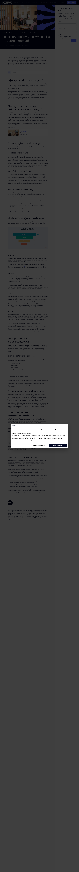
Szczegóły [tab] (39, 429)
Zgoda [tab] (20, 429)
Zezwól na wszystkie (57, 445)
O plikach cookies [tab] (58, 429)
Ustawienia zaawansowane (39, 445)
